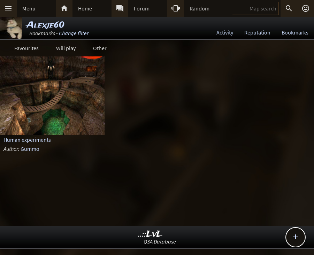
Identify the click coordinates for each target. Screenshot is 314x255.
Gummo (30, 148)
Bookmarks (295, 32)
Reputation (257, 32)
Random (199, 8)
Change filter (74, 33)
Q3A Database (160, 241)
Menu (29, 8)
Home (85, 8)
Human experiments (27, 139)
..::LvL (150, 234)
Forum (142, 8)
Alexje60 (45, 25)
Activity (224, 32)
